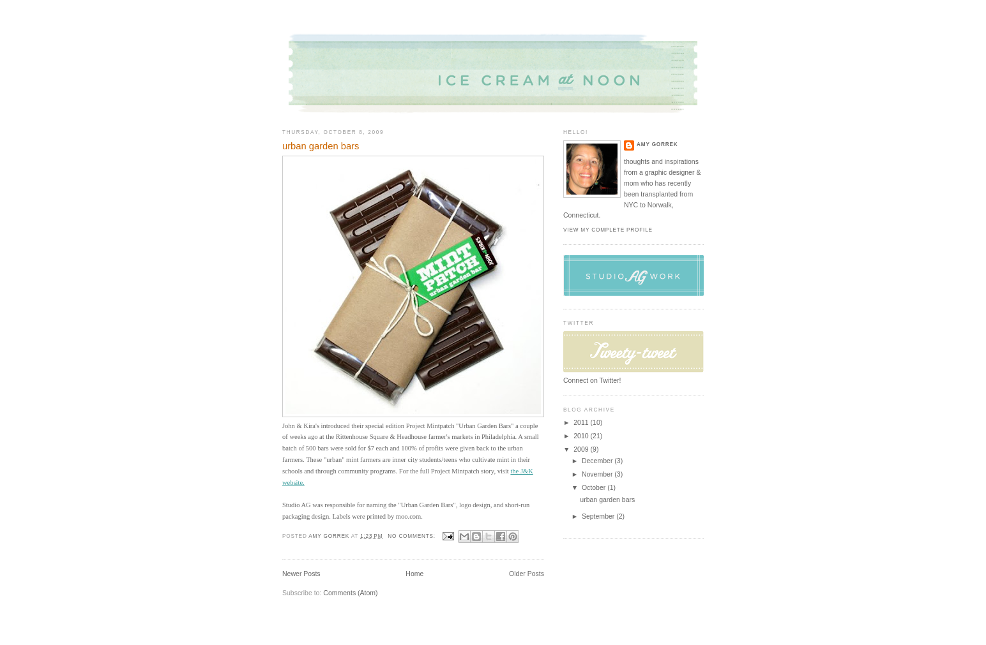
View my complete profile (608, 230)
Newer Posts (301, 573)
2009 (581, 449)
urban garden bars (320, 146)
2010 (581, 436)
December (598, 460)
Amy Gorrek (657, 144)
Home (414, 573)
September (599, 516)
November (598, 474)
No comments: (412, 536)
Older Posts (526, 573)
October (594, 487)
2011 (581, 422)
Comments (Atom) (350, 593)
